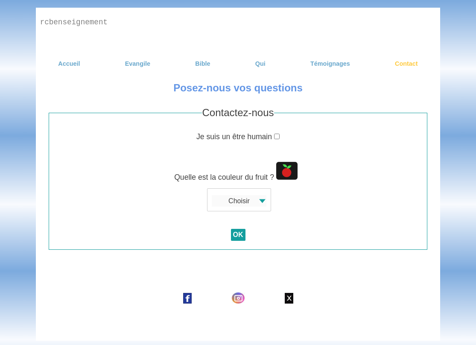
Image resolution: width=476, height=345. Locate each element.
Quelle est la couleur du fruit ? (236, 171)
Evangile (137, 63)
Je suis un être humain (238, 136)
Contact (406, 63)
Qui (260, 63)
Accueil (69, 63)
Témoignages (330, 63)
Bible (202, 63)
